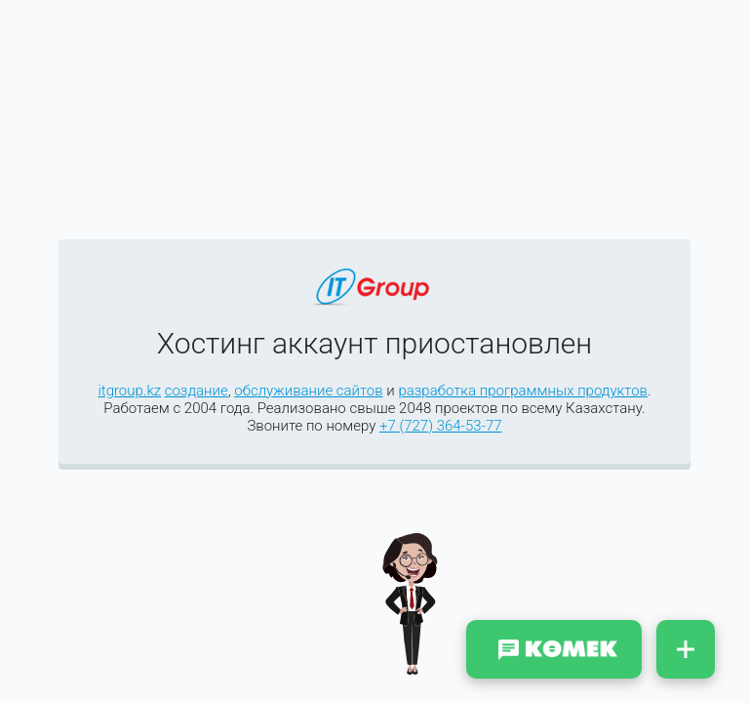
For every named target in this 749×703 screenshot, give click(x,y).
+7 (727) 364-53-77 (440, 425)
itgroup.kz (129, 390)
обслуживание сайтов (308, 390)
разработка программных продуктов (523, 390)
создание (196, 390)
